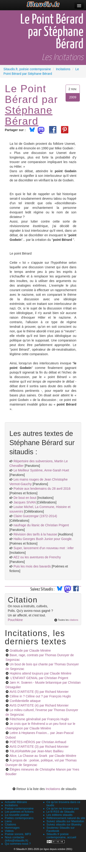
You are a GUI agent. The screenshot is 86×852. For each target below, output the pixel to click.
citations (73, 619)
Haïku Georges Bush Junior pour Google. (43, 539)
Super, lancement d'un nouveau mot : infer (44, 548)
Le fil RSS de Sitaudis (61, 811)
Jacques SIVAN (25, 502)
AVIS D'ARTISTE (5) (39, 691)
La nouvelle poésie (17, 815)
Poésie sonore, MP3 (18, 834)
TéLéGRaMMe (37, 751)
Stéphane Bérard (29, 115)
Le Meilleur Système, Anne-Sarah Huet (41, 470)
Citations (10, 824)
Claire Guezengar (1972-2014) (35, 516)
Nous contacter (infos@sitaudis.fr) (16, 839)
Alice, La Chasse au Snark (42, 756)
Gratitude (30, 650)
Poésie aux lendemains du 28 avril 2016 (42, 488)
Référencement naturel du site (66, 818)
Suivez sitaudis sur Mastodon (65, 821)
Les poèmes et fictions (19, 811)
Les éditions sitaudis (59, 815)
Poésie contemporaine (19, 808)
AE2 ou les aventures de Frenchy (37, 557)
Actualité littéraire (16, 802)
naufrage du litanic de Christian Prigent (41, 525)
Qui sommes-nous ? (18, 843)
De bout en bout (25, 498)
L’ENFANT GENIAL (39, 678)
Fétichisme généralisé (39, 719)
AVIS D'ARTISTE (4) (39, 705)
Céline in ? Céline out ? (40, 696)
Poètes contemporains (19, 818)
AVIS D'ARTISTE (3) (39, 746)
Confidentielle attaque (25, 701)
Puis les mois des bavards (32, 566)
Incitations (53, 789)
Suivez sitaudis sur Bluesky (64, 824)
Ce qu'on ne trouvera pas (63, 808)
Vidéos (9, 831)
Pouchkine (15, 620)
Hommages (12, 827)
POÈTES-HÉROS (38, 742)
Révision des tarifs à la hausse (35, 534)
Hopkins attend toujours (40, 673)
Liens (8, 821)
